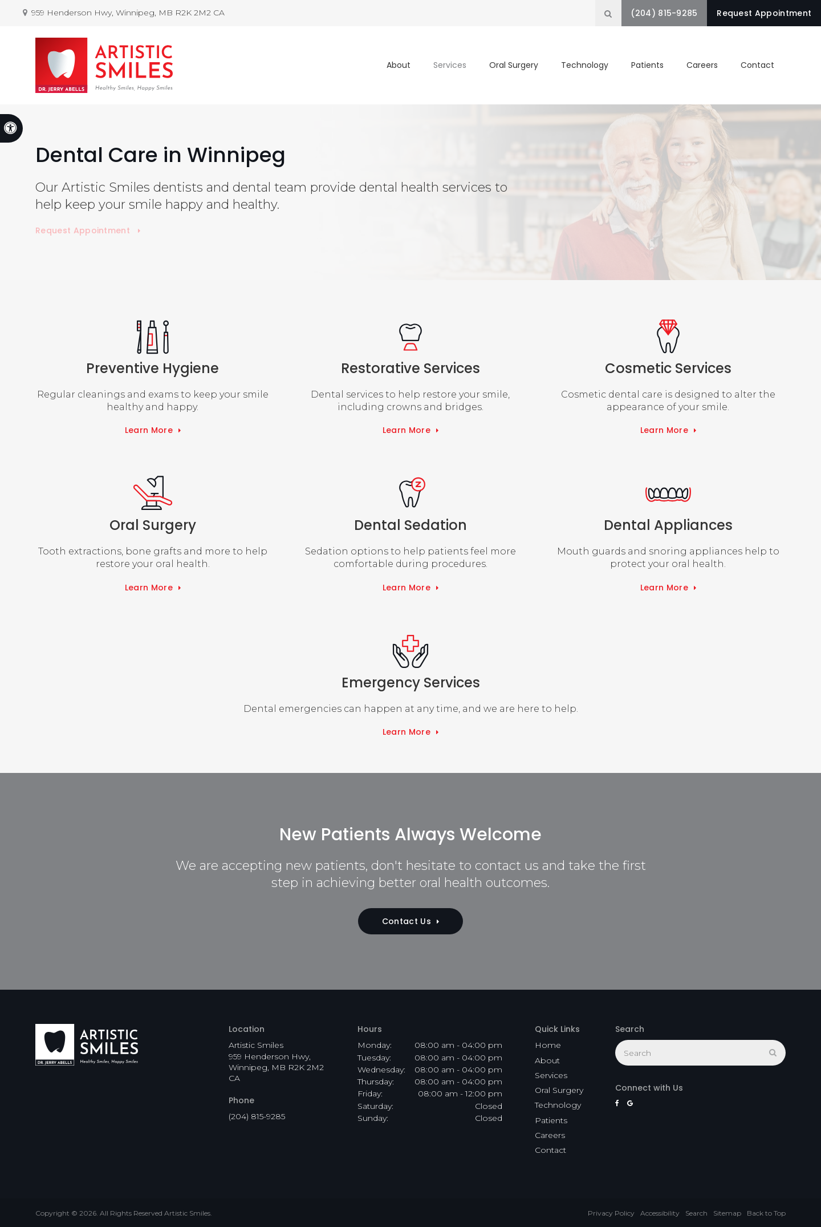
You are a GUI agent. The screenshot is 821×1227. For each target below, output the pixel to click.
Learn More (149, 430)
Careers (702, 62)
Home (548, 1045)
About (398, 62)
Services (449, 62)
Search (696, 1213)
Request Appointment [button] (758, 13)
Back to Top (766, 1213)
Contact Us (406, 921)
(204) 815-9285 (646, 13)
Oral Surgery (513, 62)
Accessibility (660, 1213)
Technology (584, 62)
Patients (647, 62)
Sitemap (727, 1213)
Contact (757, 62)
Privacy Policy (611, 1213)
